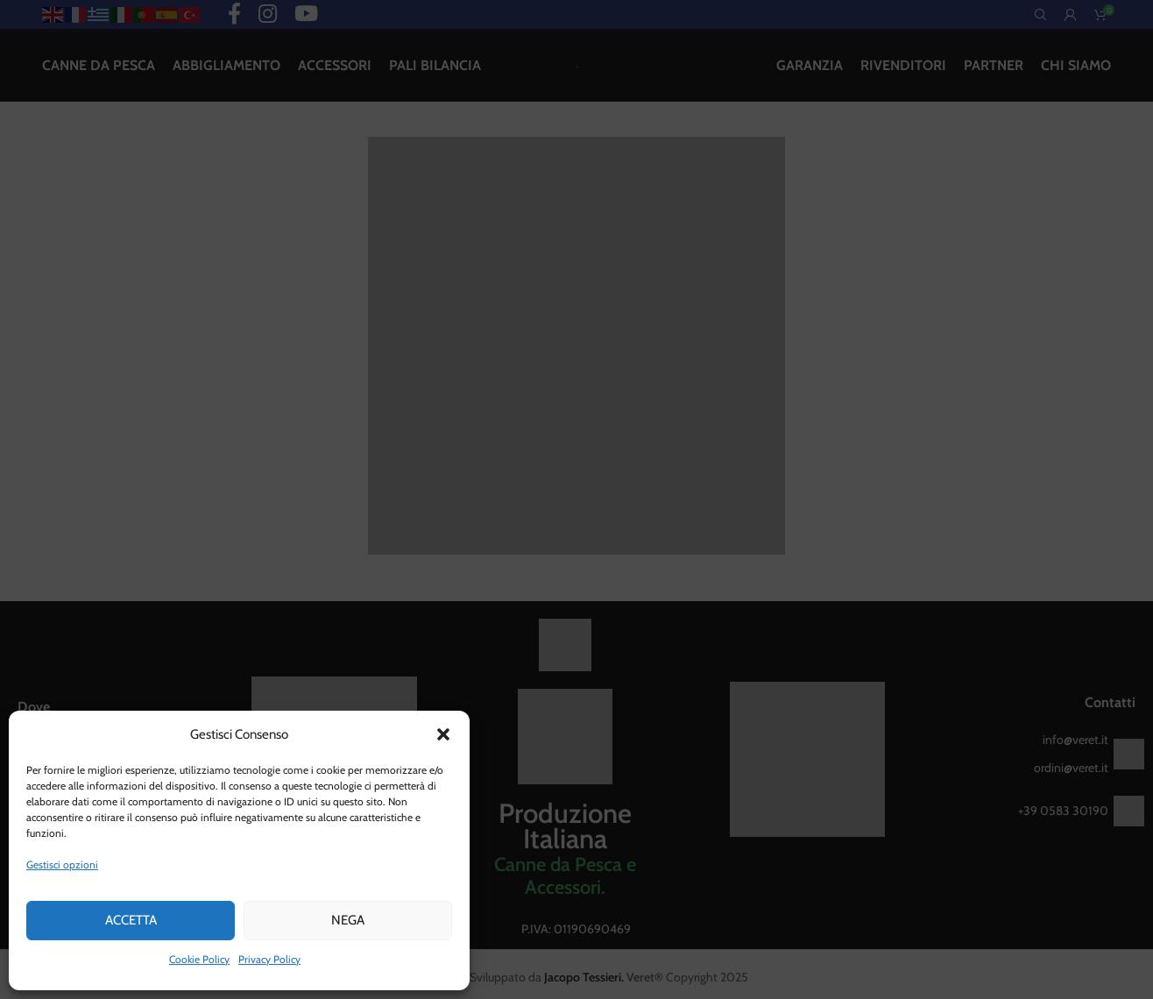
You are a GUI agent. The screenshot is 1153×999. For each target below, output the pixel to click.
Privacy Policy (269, 959)
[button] (443, 734)
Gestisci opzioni (62, 864)
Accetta (131, 920)
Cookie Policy (199, 959)
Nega (347, 920)
